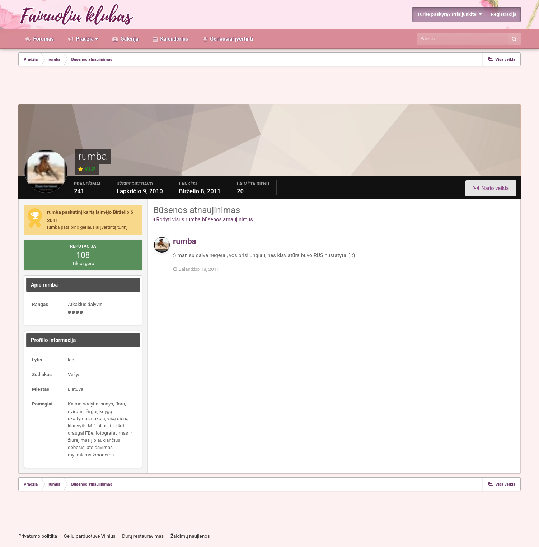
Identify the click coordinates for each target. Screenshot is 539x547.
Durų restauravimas (143, 536)
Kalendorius (173, 39)
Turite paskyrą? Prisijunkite (449, 14)
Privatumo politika (37, 536)
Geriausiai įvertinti (231, 39)
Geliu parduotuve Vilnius (89, 536)
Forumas (43, 39)
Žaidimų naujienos (190, 536)
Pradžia (86, 39)
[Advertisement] (269, 86)
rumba (184, 241)
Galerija (129, 39)
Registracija (503, 14)
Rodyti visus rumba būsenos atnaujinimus (203, 219)
